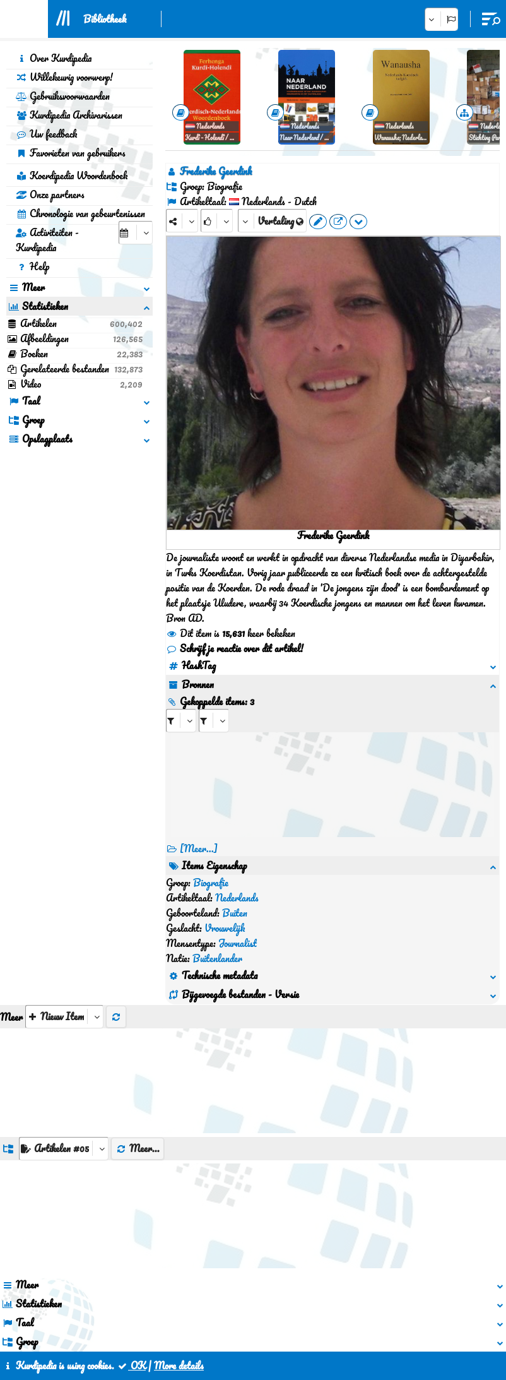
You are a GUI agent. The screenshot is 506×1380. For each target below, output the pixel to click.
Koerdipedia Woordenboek (71, 175)
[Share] (182, 221)
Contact (228, 1321)
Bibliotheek (104, 19)
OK (131, 1365)
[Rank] (216, 221)
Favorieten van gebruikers (71, 152)
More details (179, 1365)
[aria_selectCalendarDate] (135, 233)
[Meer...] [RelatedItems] (199, 848)
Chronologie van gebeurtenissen (80, 213)
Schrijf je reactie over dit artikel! (234, 648)
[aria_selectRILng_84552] (213, 721)
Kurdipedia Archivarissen (69, 114)
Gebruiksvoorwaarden (63, 96)
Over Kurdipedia (53, 58)
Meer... (137, 1057)
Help (32, 266)
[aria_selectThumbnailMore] (64, 926)
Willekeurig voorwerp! (64, 77)
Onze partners (50, 194)
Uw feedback (46, 133)
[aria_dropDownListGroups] (64, 1058)
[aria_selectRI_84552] (181, 721)
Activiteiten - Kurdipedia (47, 240)
